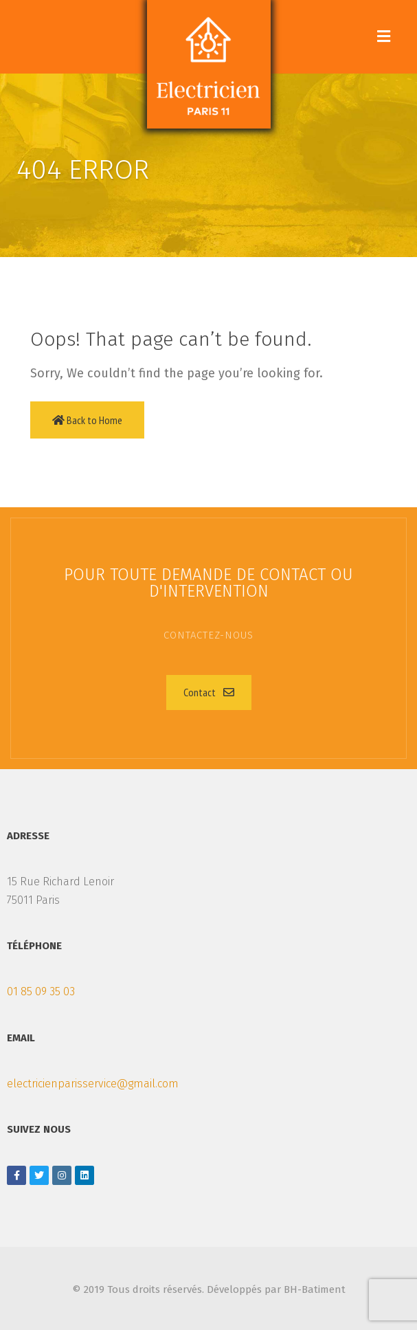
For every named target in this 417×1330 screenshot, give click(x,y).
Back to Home (87, 420)
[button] (208, 692)
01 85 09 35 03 (41, 991)
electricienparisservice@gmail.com (93, 1083)
